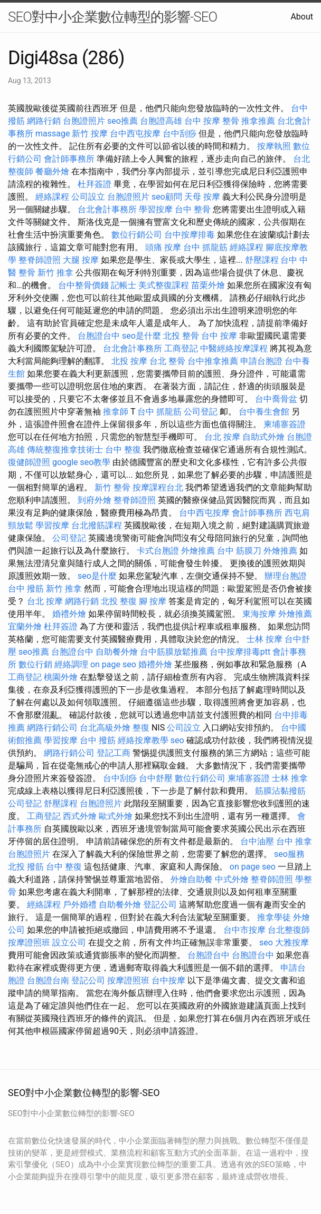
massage (52, 134)
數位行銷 (35, 664)
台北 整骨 (167, 361)
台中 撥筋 (26, 589)
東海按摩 (259, 614)
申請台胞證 (261, 361)
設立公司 (69, 942)
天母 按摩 (202, 197)
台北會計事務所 (107, 209)
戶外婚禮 (80, 905)
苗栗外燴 (208, 285)
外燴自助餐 (192, 879)
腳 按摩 (152, 601)
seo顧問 (167, 197)
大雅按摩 (292, 942)
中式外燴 (232, 879)
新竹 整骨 (112, 487)
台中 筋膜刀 (239, 551)
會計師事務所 (69, 159)
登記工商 (113, 753)
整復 (141, 728)
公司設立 (88, 197)
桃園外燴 (61, 677)
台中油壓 (257, 841)
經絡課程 (52, 197)
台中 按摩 (219, 336)
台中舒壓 (156, 778)
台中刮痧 (179, 134)
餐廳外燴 (52, 171)
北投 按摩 (129, 361)
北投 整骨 (181, 336)
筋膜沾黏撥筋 (280, 791)
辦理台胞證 (286, 576)
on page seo (113, 664)
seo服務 (289, 854)
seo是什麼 (141, 336)
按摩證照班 (29, 942)
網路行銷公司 (52, 728)
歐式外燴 (116, 816)
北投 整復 (119, 601)
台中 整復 (123, 450)
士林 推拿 (290, 778)
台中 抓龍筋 (205, 247)
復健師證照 (29, 462)
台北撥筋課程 (96, 525)
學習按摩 (156, 209)
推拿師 (115, 412)
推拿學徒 (274, 917)
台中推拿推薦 (212, 361)
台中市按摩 (244, 930)
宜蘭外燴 (25, 626)
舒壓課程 (262, 260)
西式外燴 (80, 816)
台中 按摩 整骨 (211, 121)
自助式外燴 (263, 437)
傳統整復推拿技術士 (65, 450)
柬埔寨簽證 (284, 424)
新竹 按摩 (90, 134)
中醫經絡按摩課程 (234, 348)
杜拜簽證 (94, 184)
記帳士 (123, 285)
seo (177, 740)
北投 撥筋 (26, 867)
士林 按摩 (264, 639)
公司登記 (201, 412)
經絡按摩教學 (143, 740)
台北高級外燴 (105, 728)
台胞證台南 (48, 980)
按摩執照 (274, 146)
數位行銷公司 (136, 235)
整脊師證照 (39, 260)
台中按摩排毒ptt (240, 652)
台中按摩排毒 (189, 235)
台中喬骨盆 (276, 399)
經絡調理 (71, 664)
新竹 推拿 (55, 273)
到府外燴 (94, 500)
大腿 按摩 (81, 260)
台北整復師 (289, 930)
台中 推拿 (294, 841)
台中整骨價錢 (83, 285)
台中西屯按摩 (135, 134)
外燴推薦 (198, 551)
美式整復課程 (163, 285)
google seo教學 (81, 462)
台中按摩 (168, 980)
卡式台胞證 (158, 551)
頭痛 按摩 (163, 247)
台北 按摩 (222, 437)
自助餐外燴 (117, 652)
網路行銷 (44, 121)
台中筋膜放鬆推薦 (173, 652)
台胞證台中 (99, 336)
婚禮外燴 (69, 614)
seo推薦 (122, 121)
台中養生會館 (264, 412)
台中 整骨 (193, 209)
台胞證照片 (84, 121)
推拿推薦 (258, 121)
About (301, 17)
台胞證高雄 (161, 121)
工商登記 (181, 348)
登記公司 (160, 905)
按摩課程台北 (158, 487)
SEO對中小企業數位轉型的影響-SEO (112, 17)
